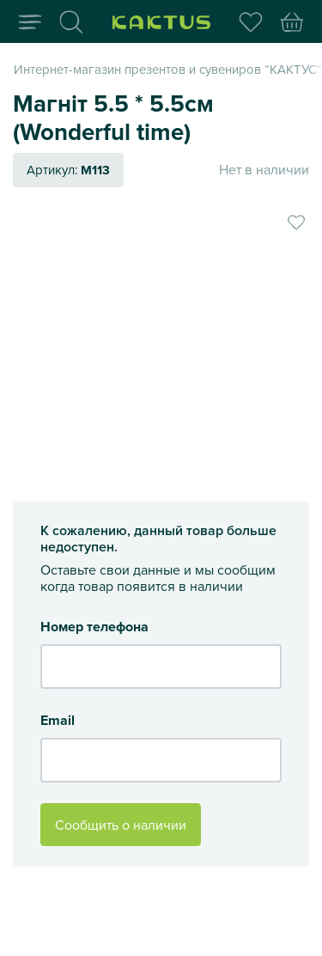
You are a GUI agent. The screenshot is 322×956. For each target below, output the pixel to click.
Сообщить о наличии (120, 824)
